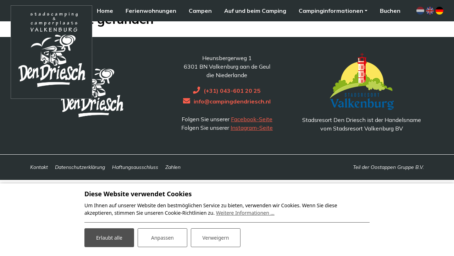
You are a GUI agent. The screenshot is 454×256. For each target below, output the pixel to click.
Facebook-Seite (251, 139)
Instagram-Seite (252, 147)
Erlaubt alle (109, 237)
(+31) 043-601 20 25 (232, 110)
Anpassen (162, 237)
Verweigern (215, 237)
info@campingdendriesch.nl (232, 121)
